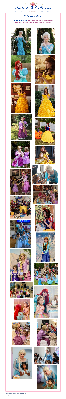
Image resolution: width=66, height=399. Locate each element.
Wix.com (24, 393)
